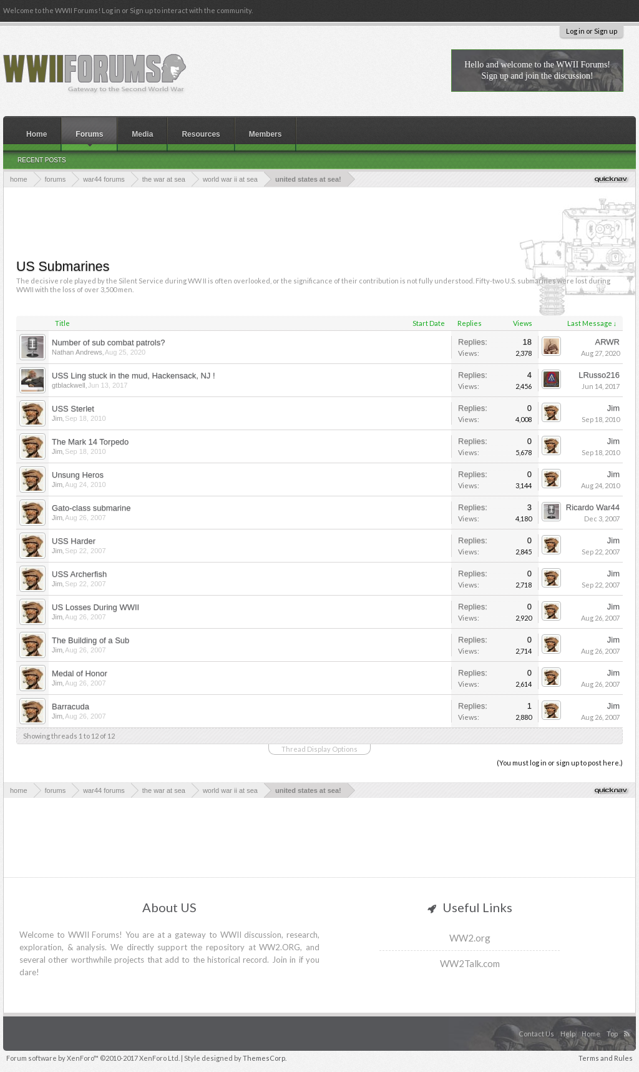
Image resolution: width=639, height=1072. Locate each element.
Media (142, 134)
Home (36, 134)
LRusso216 (599, 375)
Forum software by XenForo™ (93, 1058)
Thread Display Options (319, 749)
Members (265, 134)
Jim (57, 418)
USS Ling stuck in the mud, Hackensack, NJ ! (133, 375)
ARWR (607, 342)
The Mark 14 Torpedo (90, 441)
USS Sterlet (73, 408)
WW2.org (469, 937)
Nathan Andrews (77, 352)
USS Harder (73, 541)
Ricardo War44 (593, 507)
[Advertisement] (319, 222)
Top (612, 1034)
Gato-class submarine (91, 508)
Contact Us (536, 1034)
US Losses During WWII (95, 607)
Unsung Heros (78, 474)
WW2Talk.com (470, 963)
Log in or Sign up (591, 31)
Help (567, 1034)
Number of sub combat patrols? (108, 342)
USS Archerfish (79, 574)
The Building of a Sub (90, 640)
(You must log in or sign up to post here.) (560, 763)
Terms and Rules (605, 1058)
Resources (201, 134)
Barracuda (70, 706)
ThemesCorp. (264, 1058)
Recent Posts (41, 160)
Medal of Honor (79, 673)
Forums (89, 134)
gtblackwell (68, 385)
